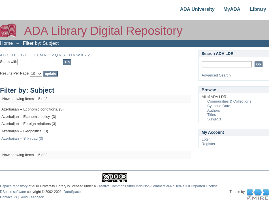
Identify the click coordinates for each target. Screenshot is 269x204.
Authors (213, 110)
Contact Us (8, 197)
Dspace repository (13, 186)
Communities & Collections (229, 101)
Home (6, 43)
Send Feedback (32, 197)
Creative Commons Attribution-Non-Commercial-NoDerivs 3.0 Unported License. (158, 186)
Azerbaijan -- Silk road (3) (22, 138)
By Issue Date (218, 106)
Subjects (214, 119)
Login (206, 139)
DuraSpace (71, 192)
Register (208, 144)
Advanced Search (216, 75)
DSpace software (13, 192)
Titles (211, 114)
